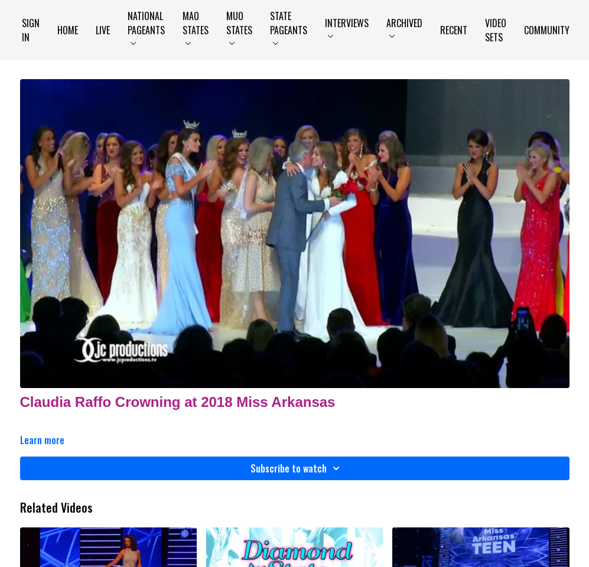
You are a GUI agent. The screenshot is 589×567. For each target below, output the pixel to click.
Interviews (347, 27)
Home (67, 30)
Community (547, 30)
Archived (404, 27)
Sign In (31, 30)
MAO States (196, 27)
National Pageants (146, 27)
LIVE (103, 30)
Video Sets (495, 30)
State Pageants (288, 27)
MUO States (239, 27)
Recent (453, 30)
